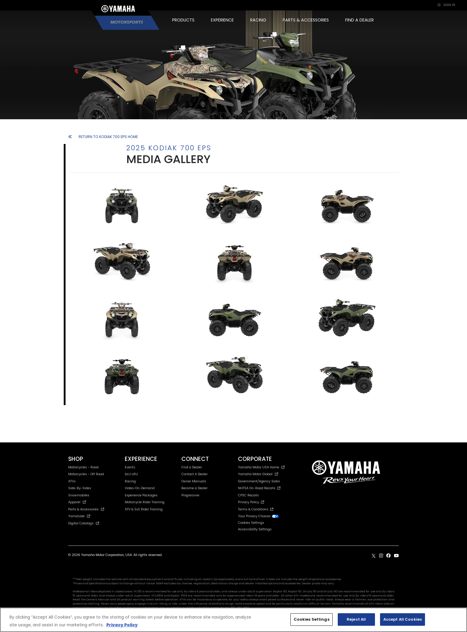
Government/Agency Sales (259, 481)
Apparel (77, 502)
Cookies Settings (251, 523)
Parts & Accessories (86, 509)
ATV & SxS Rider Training (144, 509)
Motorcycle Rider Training (144, 502)
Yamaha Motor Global (258, 474)
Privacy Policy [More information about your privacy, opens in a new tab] (122, 625)
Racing (130, 481)
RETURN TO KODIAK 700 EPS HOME (103, 136)
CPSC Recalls (248, 495)
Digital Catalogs (83, 523)
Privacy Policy (251, 502)
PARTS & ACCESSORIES (306, 20)
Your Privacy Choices (258, 516)
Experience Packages (141, 495)
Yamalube (79, 516)
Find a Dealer (191, 467)
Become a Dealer (194, 488)
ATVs (72, 481)
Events (130, 467)
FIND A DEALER (359, 20)
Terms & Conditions (255, 509)
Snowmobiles (78, 495)
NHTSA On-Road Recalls (259, 488)
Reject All (356, 619)
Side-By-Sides (79, 488)
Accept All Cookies (402, 619)
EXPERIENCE (222, 20)
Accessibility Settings (255, 529)
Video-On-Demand (140, 488)
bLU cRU (131, 474)
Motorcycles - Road (83, 467)
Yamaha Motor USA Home (261, 467)
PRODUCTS (183, 20)
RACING (258, 20)
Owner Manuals (193, 481)
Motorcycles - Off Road (86, 474)
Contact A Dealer (194, 474)
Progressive (190, 495)
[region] (233, 620)
